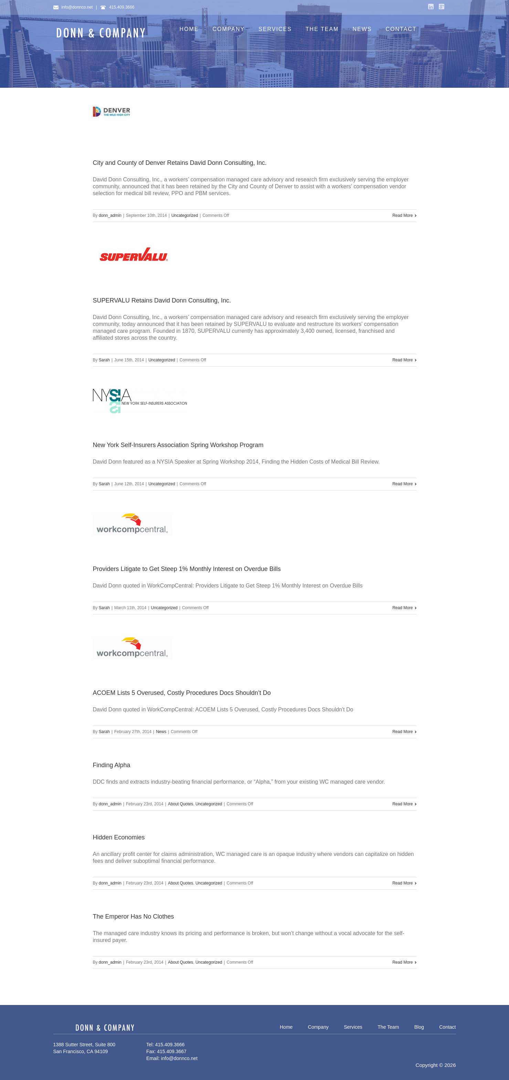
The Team (388, 1027)
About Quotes (180, 804)
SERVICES (275, 29)
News (161, 731)
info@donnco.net (73, 7)
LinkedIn (431, 6)
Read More (402, 215)
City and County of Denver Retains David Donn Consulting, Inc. (180, 162)
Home (286, 1027)
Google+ (441, 6)
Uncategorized (184, 215)
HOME (189, 29)
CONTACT (400, 29)
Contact (447, 1027)
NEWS (362, 29)
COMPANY (229, 29)
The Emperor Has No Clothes (133, 916)
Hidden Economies (119, 837)
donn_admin (110, 215)
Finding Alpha (111, 765)
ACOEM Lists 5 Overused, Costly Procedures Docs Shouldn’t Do (182, 692)
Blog (419, 1027)
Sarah (104, 360)
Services (353, 1027)
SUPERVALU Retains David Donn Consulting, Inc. (162, 300)
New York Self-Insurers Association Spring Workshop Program (178, 445)
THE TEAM (322, 29)
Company (318, 1027)
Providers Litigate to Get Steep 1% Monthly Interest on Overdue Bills (187, 568)
